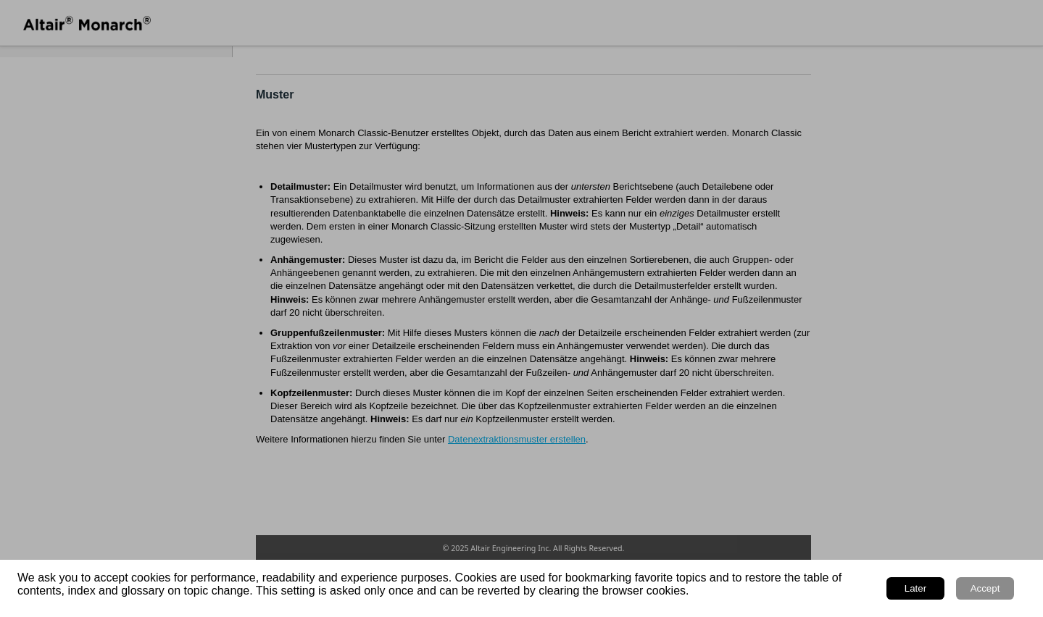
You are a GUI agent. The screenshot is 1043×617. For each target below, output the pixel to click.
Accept (985, 588)
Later (915, 588)
